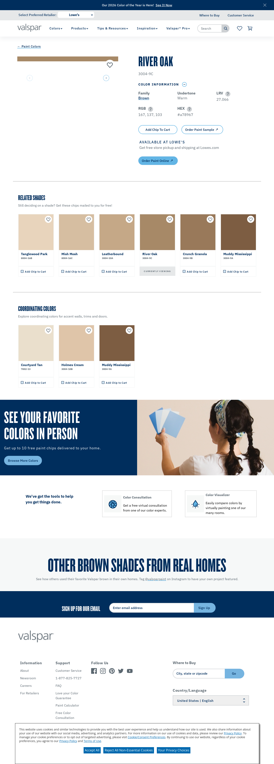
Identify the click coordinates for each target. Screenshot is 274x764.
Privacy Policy (232, 733)
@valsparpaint (155, 579)
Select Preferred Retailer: (38, 15)
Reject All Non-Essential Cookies (129, 750)
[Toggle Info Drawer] (184, 84)
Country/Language (189, 690)
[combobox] (209, 28)
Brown (143, 98)
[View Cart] (250, 28)
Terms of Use (92, 741)
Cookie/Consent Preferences (146, 737)
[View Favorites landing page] (239, 28)
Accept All (92, 750)
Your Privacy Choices (173, 750)
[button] (106, 78)
